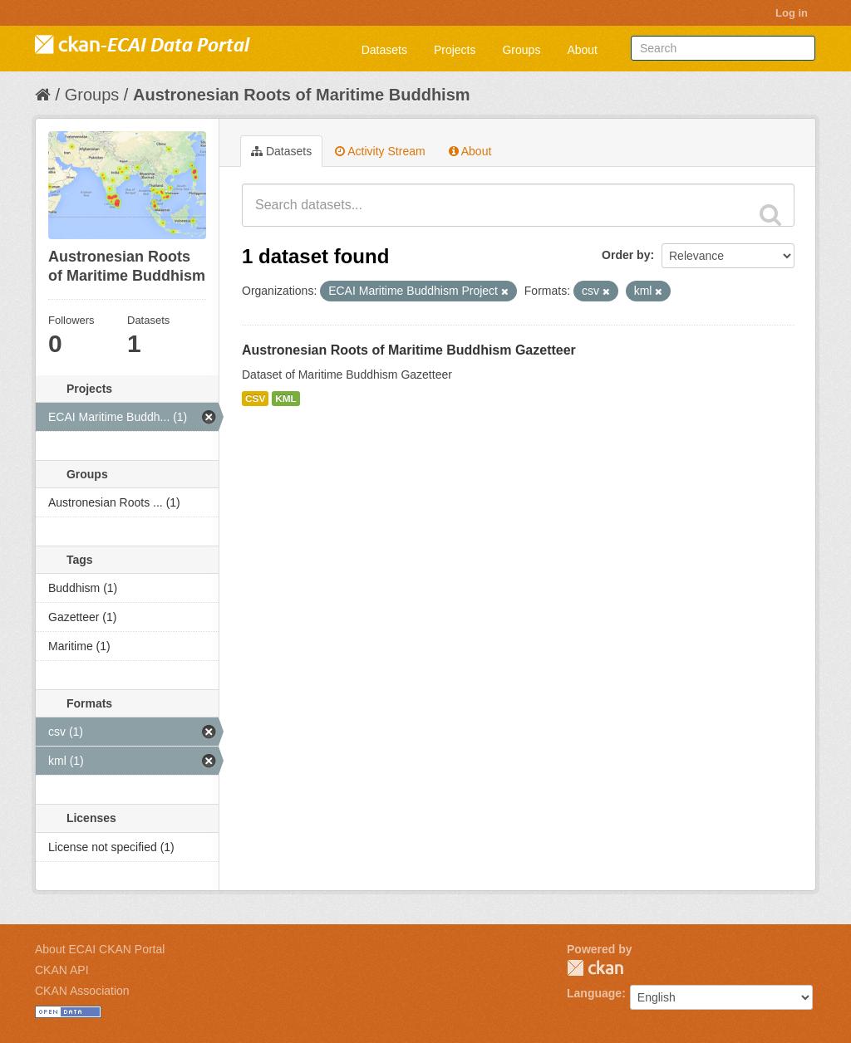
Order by (626, 255)
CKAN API (62, 970)
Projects (455, 49)
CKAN (595, 968)
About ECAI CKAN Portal (100, 949)
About (582, 49)
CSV (255, 398)
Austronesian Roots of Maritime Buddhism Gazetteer (409, 350)
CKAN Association (82, 990)
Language (594, 993)
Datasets (384, 49)
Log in (791, 13)
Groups (521, 49)
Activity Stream (380, 151)
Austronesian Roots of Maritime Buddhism (301, 95)
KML (286, 398)
